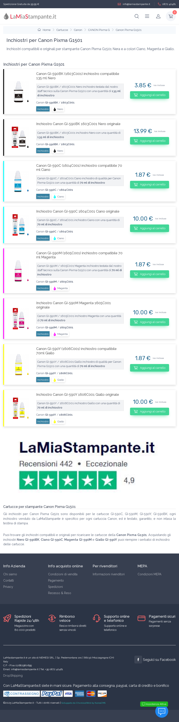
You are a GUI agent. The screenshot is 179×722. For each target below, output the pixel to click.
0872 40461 (167, 4)
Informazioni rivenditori (109, 574)
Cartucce (62, 30)
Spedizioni (55, 586)
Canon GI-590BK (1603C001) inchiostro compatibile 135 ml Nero (77, 76)
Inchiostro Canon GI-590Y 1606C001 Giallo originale (77, 395)
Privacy (8, 586)
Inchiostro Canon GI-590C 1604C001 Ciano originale (77, 211)
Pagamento (56, 580)
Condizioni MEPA (149, 574)
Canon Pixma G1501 (128, 30)
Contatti (8, 580)
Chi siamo (10, 574)
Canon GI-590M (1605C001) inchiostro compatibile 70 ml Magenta (79, 255)
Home (44, 30)
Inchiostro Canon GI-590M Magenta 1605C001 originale (73, 305)
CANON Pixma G (99, 30)
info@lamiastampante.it (134, 4)
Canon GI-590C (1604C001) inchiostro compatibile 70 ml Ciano (79, 168)
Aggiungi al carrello (149, 95)
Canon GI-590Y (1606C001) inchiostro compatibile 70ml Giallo (76, 351)
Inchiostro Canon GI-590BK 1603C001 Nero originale (78, 124)
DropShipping (13, 675)
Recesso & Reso (59, 593)
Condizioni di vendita (62, 574)
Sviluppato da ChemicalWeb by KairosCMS (83, 703)
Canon (78, 30)
